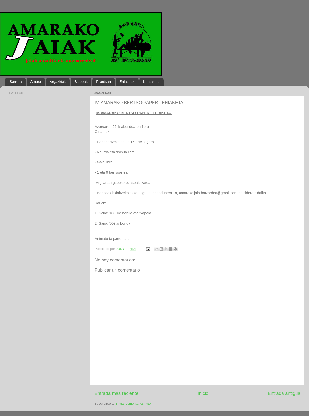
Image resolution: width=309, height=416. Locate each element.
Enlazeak (127, 81)
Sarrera (16, 81)
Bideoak (81, 81)
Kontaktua (151, 81)
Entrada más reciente (116, 393)
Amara (35, 81)
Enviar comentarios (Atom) (135, 403)
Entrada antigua (284, 393)
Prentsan (103, 81)
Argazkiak (58, 81)
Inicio (203, 393)
